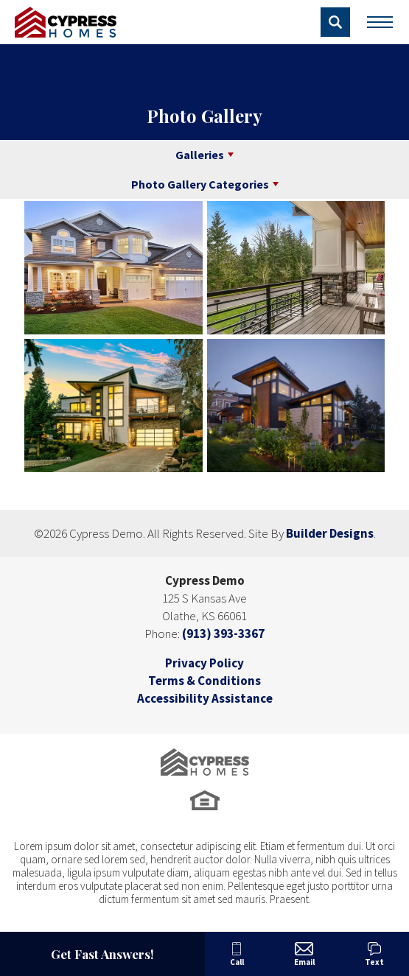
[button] (335, 22)
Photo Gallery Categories (200, 184)
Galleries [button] (199, 154)
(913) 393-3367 (223, 633)
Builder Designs (330, 533)
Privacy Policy (204, 663)
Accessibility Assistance (205, 698)
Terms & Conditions (204, 681)
